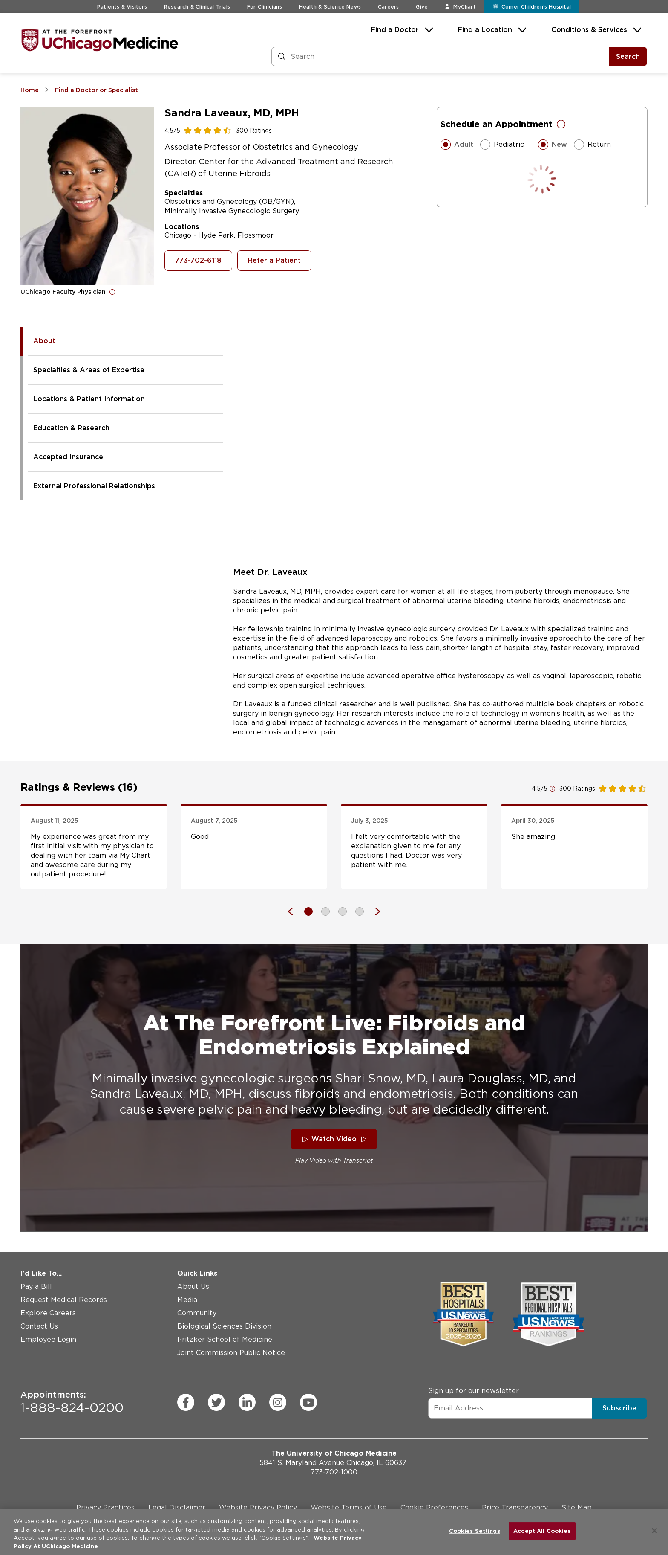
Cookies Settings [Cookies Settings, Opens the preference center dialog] (474, 1531)
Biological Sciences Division (224, 1326)
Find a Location (485, 30)
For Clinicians (264, 6)
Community (196, 1313)
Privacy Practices (105, 1507)
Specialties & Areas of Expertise (88, 370)
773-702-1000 (334, 1472)
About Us (193, 1286)
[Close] (654, 1530)
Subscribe (619, 1408)
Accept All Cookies (541, 1531)
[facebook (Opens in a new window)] (185, 1402)
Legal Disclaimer (176, 1507)
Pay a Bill (36, 1286)
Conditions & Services (589, 30)
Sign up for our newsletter (473, 1390)
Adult (457, 144)
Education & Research (71, 428)
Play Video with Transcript (334, 1160)
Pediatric (502, 144)
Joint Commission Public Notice (231, 1353)
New (552, 144)
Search (628, 56)
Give (422, 6)
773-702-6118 (198, 260)
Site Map (576, 1507)
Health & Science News (330, 6)
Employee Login (48, 1339)
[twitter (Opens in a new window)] (216, 1402)
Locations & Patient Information (89, 399)
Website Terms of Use (349, 1507)
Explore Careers (48, 1313)
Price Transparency (515, 1507)
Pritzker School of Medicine (224, 1339)
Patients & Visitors (122, 6)
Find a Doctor (395, 30)
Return (592, 144)
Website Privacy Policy (258, 1507)
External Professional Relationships (94, 486)
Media (187, 1300)
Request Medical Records (63, 1300)
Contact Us (39, 1326)
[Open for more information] (112, 291)
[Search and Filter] (440, 56)
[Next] (373, 911)
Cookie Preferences (434, 1507)
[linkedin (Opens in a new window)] (247, 1402)
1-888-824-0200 (72, 1402)
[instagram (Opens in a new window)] (277, 1402)
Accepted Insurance (68, 457)
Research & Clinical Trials (197, 6)
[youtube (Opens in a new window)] (308, 1402)
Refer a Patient (274, 260)
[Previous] (294, 911)
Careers (388, 6)
